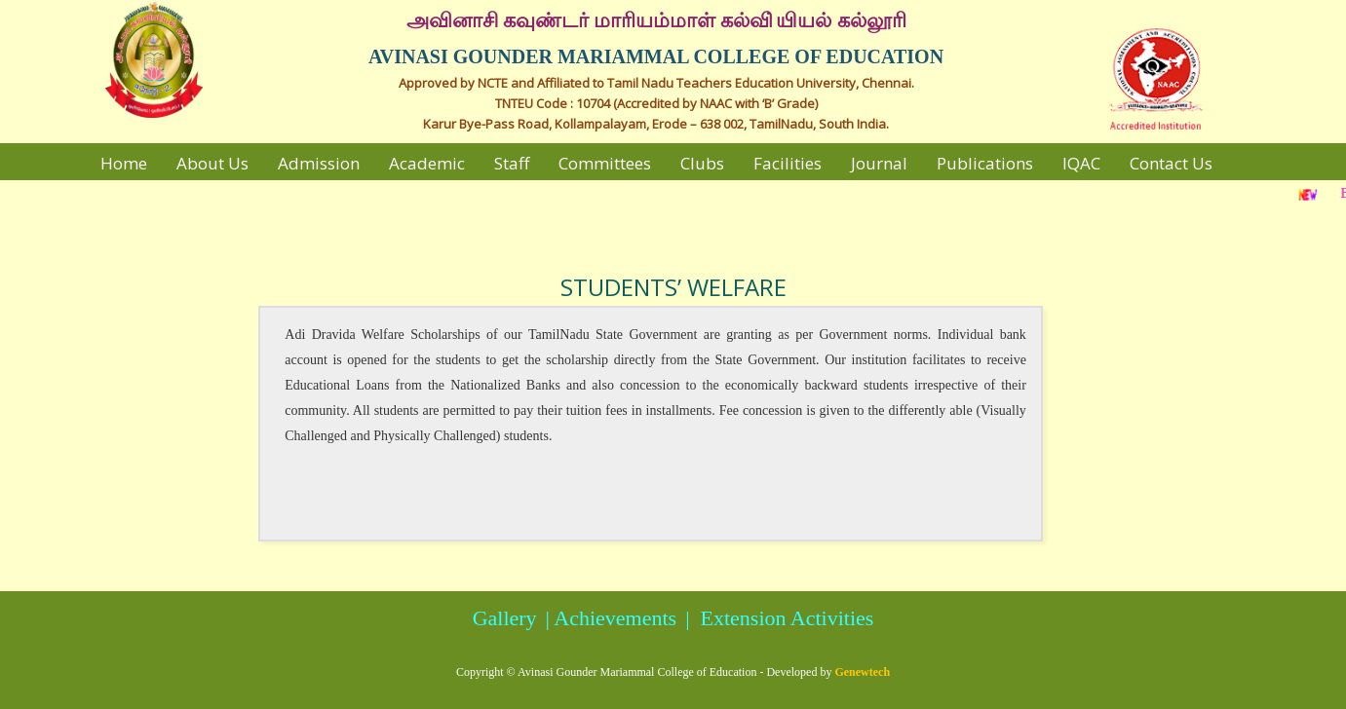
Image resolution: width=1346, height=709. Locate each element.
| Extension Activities (777, 618)
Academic (427, 163)
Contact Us (1171, 163)
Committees (604, 163)
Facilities (787, 163)
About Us (212, 163)
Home (123, 163)
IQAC (1081, 163)
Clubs (702, 163)
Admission (319, 163)
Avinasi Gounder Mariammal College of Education (637, 672)
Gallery (505, 618)
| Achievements (608, 618)
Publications (985, 163)
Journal (879, 163)
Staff (511, 163)
